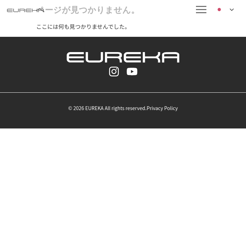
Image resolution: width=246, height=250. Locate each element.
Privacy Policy (162, 108)
